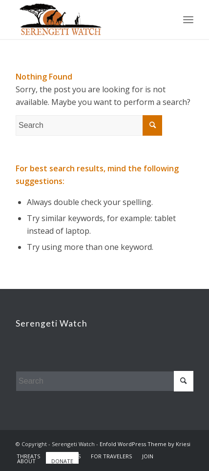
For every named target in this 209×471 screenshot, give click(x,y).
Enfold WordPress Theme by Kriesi (145, 444)
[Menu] (188, 19)
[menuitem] (28, 456)
